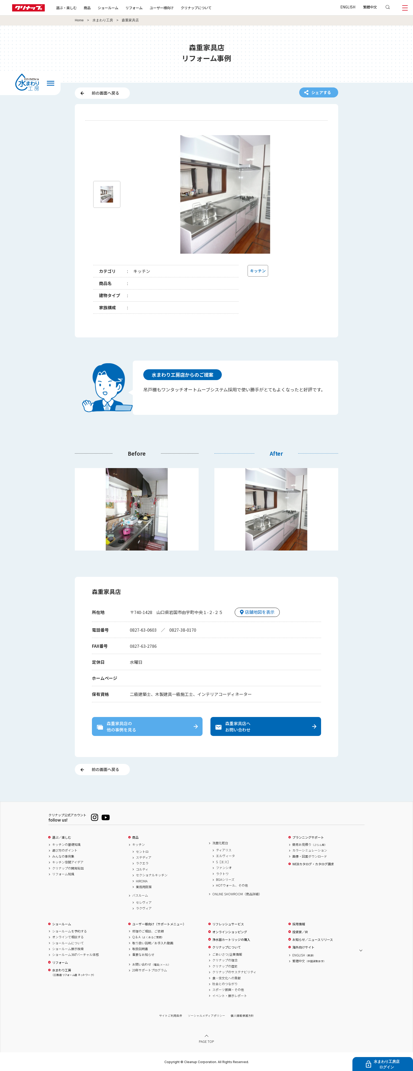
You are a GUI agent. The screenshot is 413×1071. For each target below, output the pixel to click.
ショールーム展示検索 (68, 949)
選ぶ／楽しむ (61, 837)
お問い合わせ (151, 964)
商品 (135, 837)
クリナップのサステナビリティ (234, 972)
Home (79, 20)
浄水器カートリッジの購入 (231, 939)
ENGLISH (347, 6)
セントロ (142, 851)
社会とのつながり (225, 984)
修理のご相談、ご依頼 (148, 931)
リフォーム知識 (63, 874)
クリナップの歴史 (225, 966)
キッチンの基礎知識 (66, 844)
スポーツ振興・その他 (228, 990)
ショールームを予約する (69, 931)
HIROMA (142, 881)
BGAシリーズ (225, 879)
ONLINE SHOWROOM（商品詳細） (237, 894)
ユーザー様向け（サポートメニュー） (159, 924)
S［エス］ (223, 862)
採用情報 (298, 924)
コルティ (142, 869)
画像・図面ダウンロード (309, 856)
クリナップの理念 (225, 960)
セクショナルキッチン (152, 875)
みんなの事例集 (63, 856)
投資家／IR (300, 932)
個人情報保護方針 (242, 1016)
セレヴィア (144, 902)
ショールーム (108, 7)
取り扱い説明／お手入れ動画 (152, 943)
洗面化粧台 (220, 843)
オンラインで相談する (68, 937)
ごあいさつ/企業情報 (227, 954)
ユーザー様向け (162, 7)
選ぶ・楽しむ (66, 7)
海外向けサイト (303, 947)
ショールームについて (68, 943)
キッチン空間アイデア (67, 862)
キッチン (138, 844)
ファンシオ (224, 868)
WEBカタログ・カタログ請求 (313, 864)
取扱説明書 (140, 949)
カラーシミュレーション (309, 850)
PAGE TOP (206, 1041)
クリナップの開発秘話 (68, 868)
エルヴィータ (225, 856)
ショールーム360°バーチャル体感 (75, 954)
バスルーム (140, 895)
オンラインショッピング (229, 932)
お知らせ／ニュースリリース (312, 939)
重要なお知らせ (143, 954)
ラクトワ (222, 874)
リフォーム (133, 7)
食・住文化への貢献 (226, 978)
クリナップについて (196, 7)
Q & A (148, 937)
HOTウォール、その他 (232, 885)
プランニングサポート (308, 837)
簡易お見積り (309, 844)
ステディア (143, 857)
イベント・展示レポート (229, 996)
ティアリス (224, 850)
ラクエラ (142, 863)
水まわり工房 (102, 20)
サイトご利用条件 (170, 1016)
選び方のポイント (64, 850)
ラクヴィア (144, 908)
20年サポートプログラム (149, 970)
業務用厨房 (144, 887)
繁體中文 (370, 6)
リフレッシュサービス (228, 924)
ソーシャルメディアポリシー (206, 1016)
